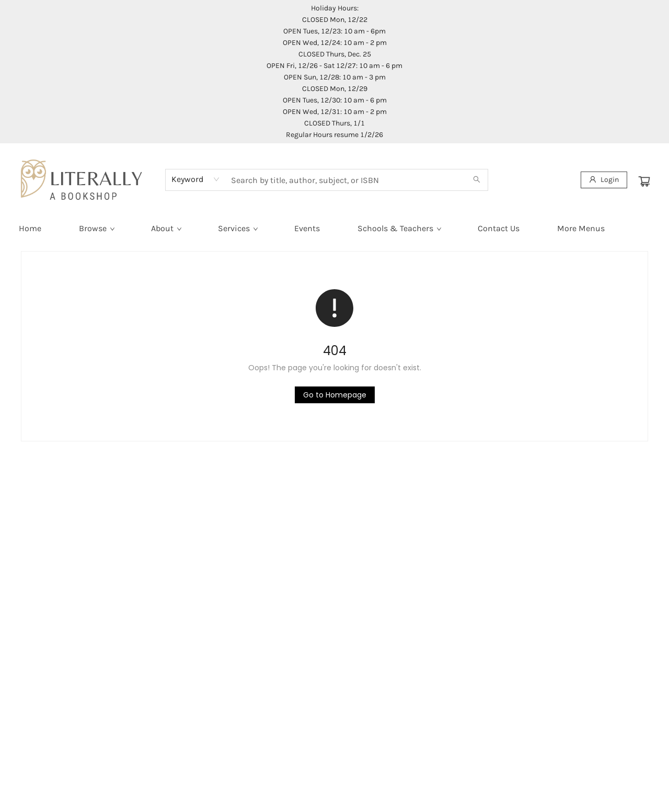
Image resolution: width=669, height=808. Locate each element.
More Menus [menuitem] (581, 228)
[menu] (334, 229)
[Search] (476, 179)
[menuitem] (30, 229)
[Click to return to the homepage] (335, 394)
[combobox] (196, 179)
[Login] (604, 180)
